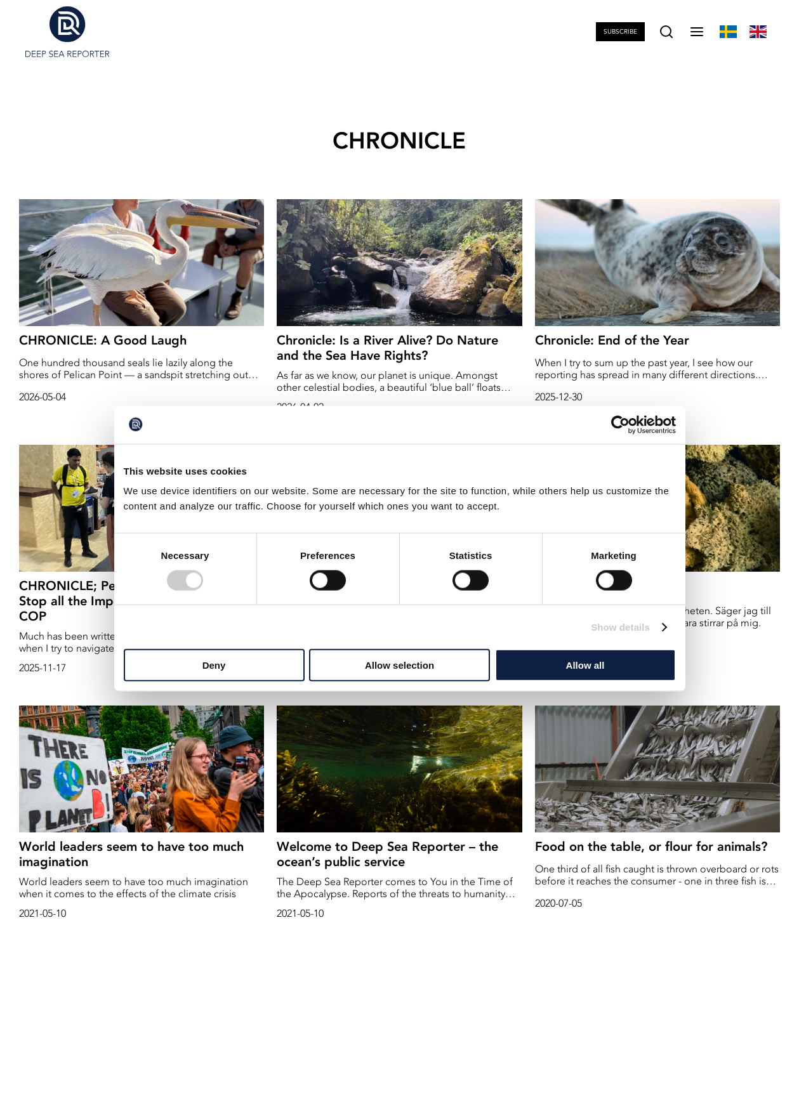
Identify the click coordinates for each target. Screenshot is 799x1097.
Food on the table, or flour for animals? (651, 846)
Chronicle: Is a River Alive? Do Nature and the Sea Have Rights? (387, 347)
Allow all (585, 665)
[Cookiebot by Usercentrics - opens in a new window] (620, 424)
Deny (214, 665)
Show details (620, 626)
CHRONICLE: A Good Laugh (103, 340)
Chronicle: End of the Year (612, 340)
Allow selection (399, 665)
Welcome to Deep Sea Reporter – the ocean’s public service (387, 854)
